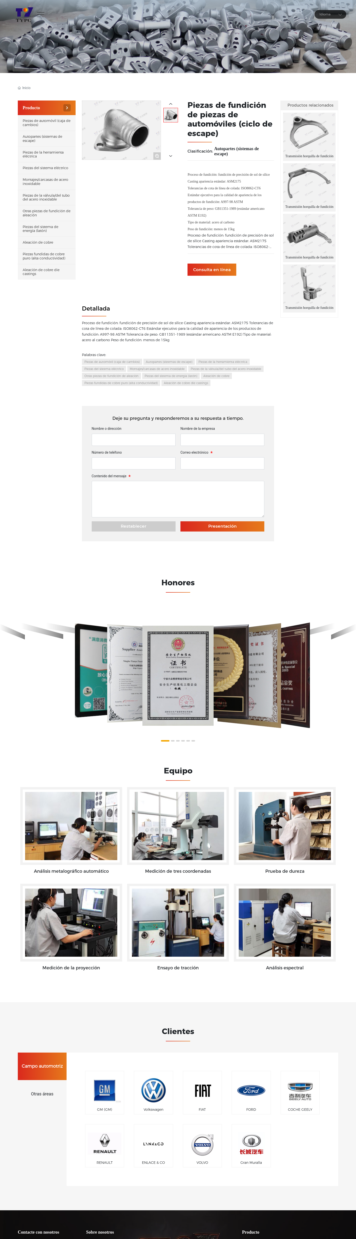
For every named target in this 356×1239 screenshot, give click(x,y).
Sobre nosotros (100, 1232)
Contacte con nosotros (38, 1232)
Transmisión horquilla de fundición (309, 156)
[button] (165, 741)
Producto (250, 1232)
